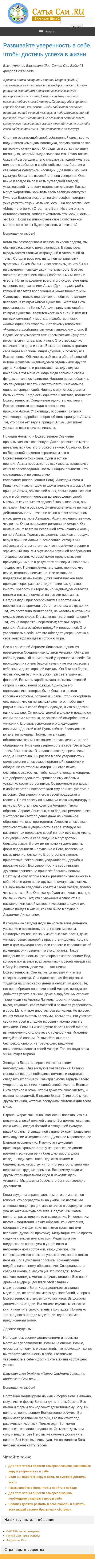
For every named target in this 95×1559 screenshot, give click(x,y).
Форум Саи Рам (16, 1540)
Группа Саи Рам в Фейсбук (23, 1535)
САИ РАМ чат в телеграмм (23, 1531)
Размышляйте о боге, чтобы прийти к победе (42, 1487)
